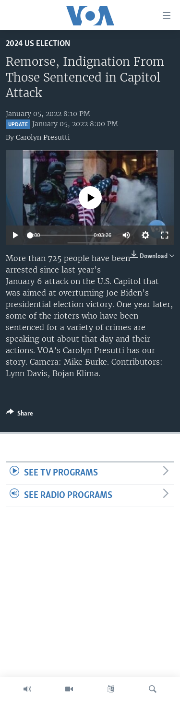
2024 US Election (38, 44)
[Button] (19, 415)
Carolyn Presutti (43, 137)
